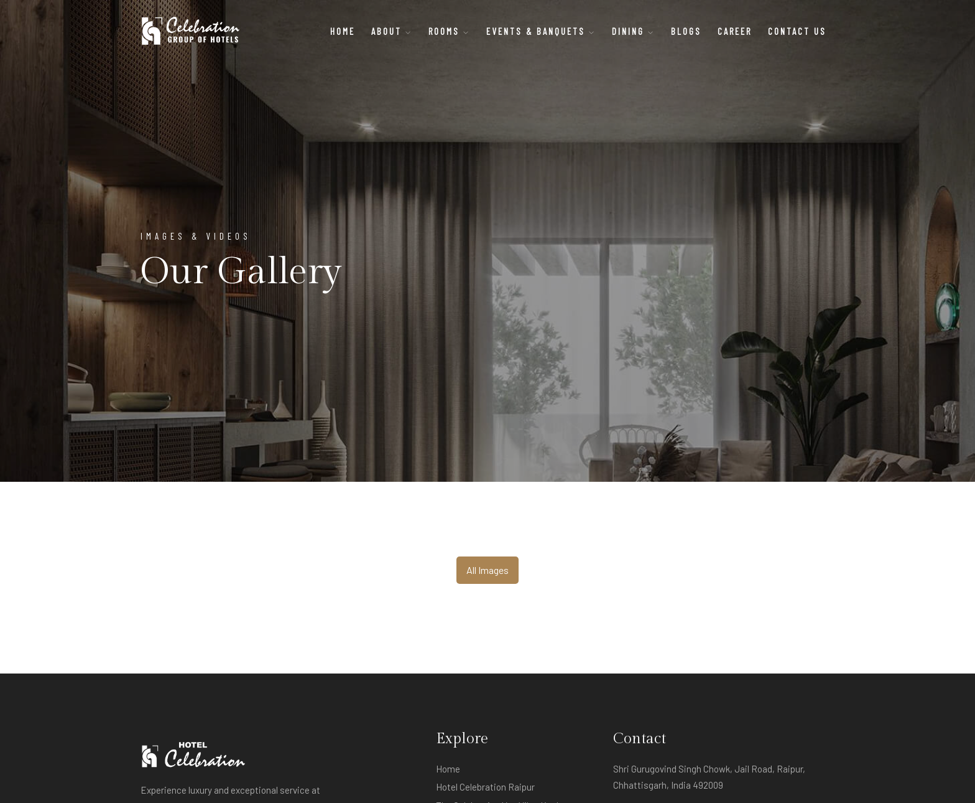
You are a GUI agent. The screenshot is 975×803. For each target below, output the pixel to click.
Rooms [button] (449, 31)
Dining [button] (633, 31)
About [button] (391, 31)
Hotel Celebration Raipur (485, 786)
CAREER (735, 31)
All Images (487, 570)
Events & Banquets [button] (541, 31)
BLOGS (686, 31)
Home (342, 31)
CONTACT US (797, 31)
